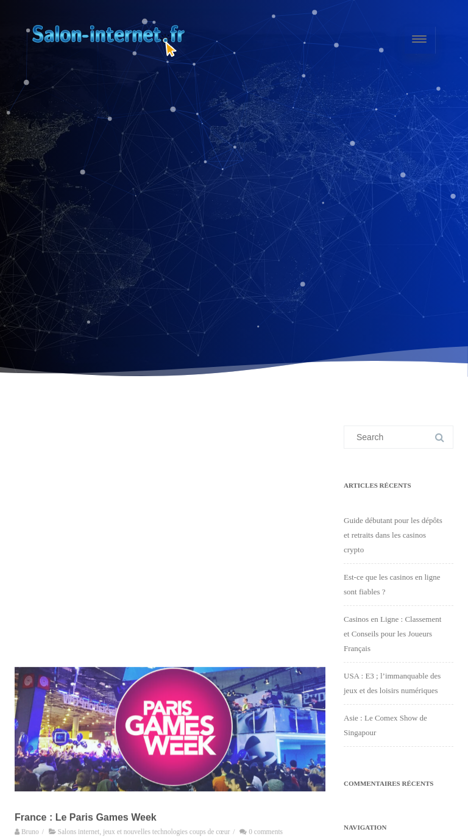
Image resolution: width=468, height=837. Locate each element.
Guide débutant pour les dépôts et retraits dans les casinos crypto (393, 535)
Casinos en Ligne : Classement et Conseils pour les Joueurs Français (392, 633)
